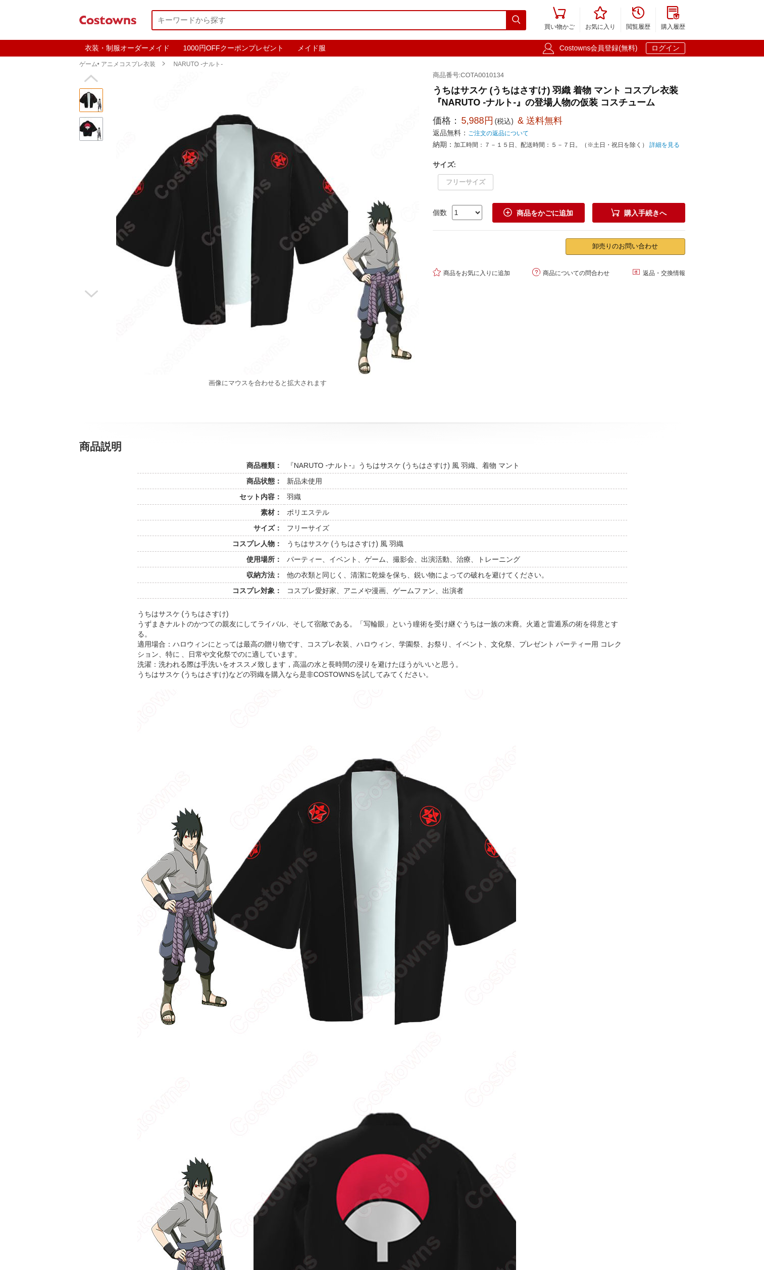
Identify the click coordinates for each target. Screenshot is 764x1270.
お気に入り (600, 19)
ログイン (665, 48)
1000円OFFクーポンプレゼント (233, 48)
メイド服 (311, 48)
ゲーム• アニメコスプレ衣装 (117, 64)
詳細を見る (664, 144)
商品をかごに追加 (538, 212)
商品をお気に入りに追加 (471, 272)
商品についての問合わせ (570, 272)
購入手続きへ (639, 212)
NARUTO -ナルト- (198, 64)
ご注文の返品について (498, 133)
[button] (91, 79)
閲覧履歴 (638, 19)
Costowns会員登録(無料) (598, 48)
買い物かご (559, 19)
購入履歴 (673, 19)
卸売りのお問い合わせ (625, 246)
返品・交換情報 (658, 272)
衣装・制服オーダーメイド (127, 48)
